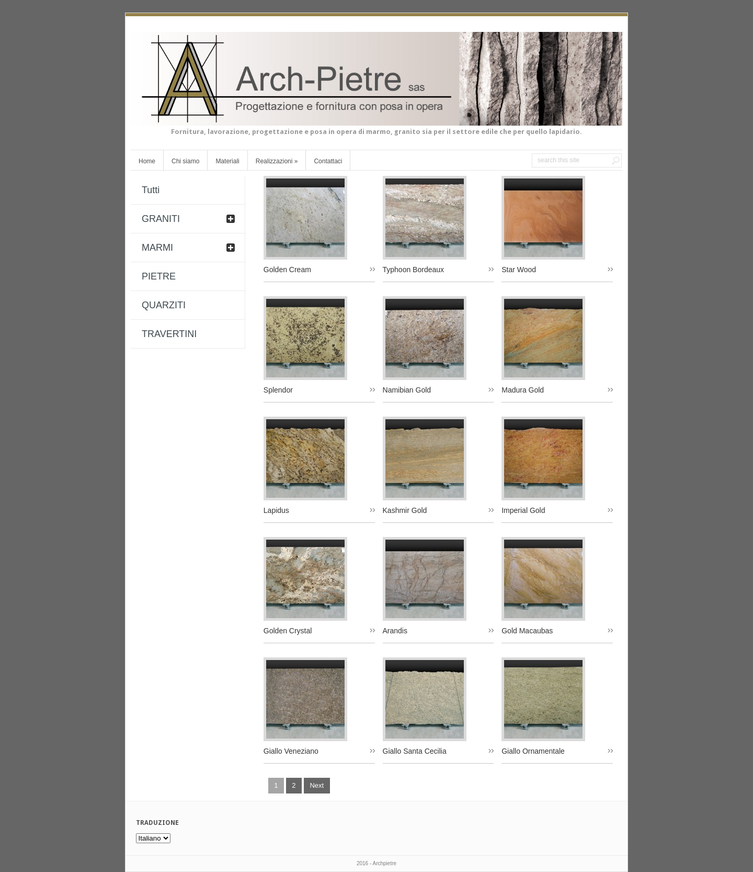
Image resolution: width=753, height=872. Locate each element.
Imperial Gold (523, 510)
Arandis (395, 631)
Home (147, 161)
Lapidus (276, 510)
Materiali (227, 161)
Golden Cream (287, 269)
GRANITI (161, 219)
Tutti (150, 190)
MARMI (157, 247)
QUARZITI (164, 305)
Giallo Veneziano (291, 751)
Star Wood (518, 269)
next (317, 785)
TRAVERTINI (169, 334)
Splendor (278, 390)
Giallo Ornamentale (533, 751)
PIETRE (159, 276)
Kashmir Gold (405, 510)
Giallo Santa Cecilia (415, 751)
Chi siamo (185, 161)
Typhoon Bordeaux (413, 269)
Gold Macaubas (527, 631)
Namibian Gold (407, 390)
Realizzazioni (277, 161)
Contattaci (328, 161)
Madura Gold (522, 390)
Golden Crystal (288, 631)
